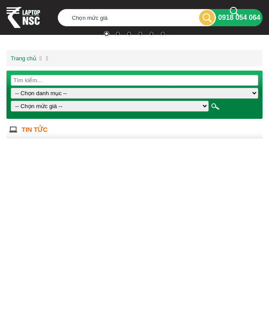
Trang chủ (23, 58)
